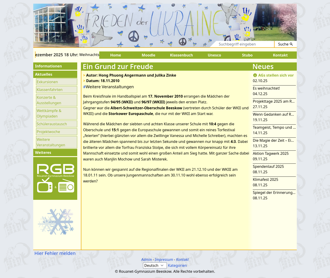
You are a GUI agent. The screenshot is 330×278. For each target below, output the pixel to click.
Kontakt (182, 259)
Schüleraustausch (52, 123)
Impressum (164, 259)
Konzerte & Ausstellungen (49, 100)
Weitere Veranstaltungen (51, 142)
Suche (285, 44)
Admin (146, 259)
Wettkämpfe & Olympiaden (49, 113)
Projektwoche (48, 131)
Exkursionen (47, 81)
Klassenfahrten (50, 89)
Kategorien (177, 265)
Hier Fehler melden (54, 253)
